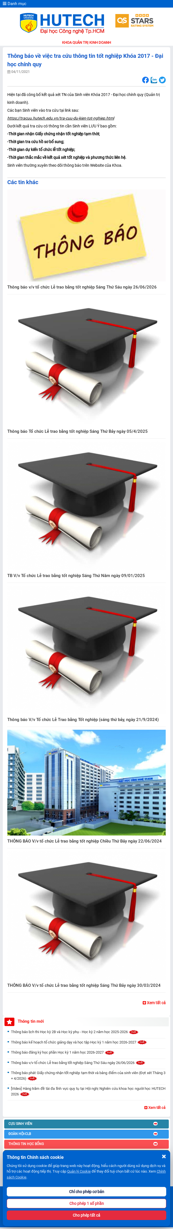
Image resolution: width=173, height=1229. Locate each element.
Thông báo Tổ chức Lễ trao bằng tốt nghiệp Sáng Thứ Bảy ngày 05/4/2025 (77, 431)
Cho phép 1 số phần (86, 1203)
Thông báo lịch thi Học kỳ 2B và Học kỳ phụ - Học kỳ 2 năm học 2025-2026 (75, 1032)
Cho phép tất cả (86, 1215)
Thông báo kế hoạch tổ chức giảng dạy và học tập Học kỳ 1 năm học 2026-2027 (79, 1042)
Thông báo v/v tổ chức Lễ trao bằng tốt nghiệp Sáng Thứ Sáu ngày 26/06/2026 (82, 287)
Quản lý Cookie (79, 1171)
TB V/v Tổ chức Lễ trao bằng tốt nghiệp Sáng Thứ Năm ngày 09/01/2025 (76, 575)
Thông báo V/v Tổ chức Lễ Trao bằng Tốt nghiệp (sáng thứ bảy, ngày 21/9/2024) (83, 719)
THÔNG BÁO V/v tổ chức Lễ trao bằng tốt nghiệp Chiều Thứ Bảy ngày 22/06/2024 (84, 841)
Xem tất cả (154, 1003)
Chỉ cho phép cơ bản (86, 1191)
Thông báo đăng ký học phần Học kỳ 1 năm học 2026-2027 (63, 1052)
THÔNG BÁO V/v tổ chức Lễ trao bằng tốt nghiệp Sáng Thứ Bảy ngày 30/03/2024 (84, 985)
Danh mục (14, 3)
